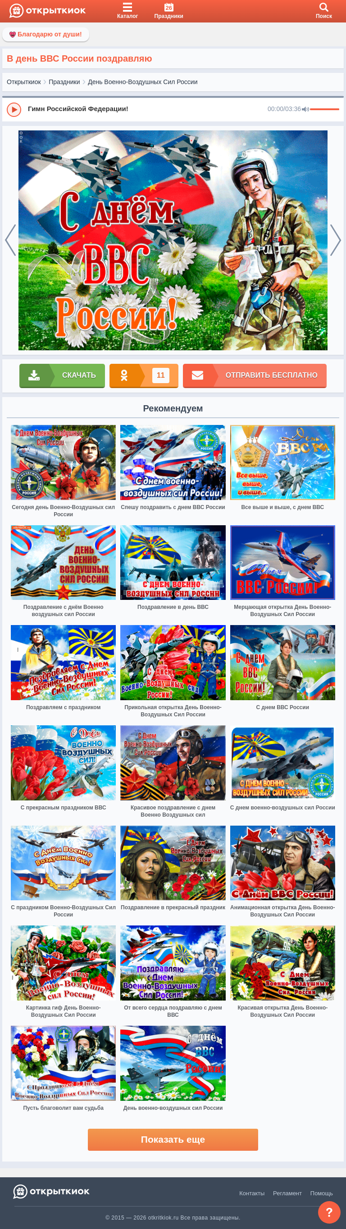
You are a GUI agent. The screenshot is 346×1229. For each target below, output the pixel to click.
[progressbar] (324, 110)
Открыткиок (24, 81)
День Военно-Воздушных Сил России (142, 81)
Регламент (287, 1193)
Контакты (251, 1193)
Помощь (321, 1193)
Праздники (64, 81)
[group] (173, 109)
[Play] (14, 110)
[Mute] (305, 109)
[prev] (10, 240)
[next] (335, 240)
